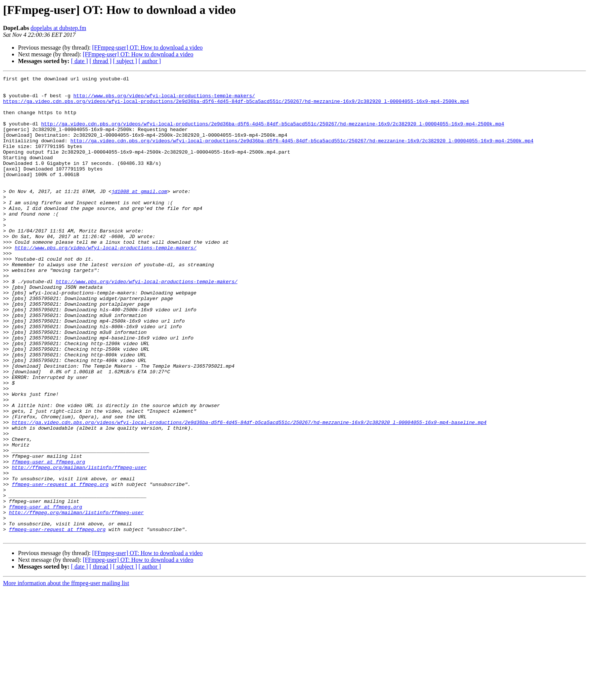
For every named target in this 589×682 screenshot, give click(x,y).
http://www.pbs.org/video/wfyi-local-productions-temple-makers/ (164, 100)
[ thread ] (100, 61)
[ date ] (79, 61)
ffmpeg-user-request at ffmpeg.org (60, 566)
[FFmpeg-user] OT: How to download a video (147, 47)
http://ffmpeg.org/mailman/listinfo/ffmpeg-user (79, 546)
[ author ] (150, 61)
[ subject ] (125, 61)
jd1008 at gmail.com (139, 214)
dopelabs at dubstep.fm (58, 28)
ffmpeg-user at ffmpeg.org (48, 539)
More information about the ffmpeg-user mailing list (66, 675)
